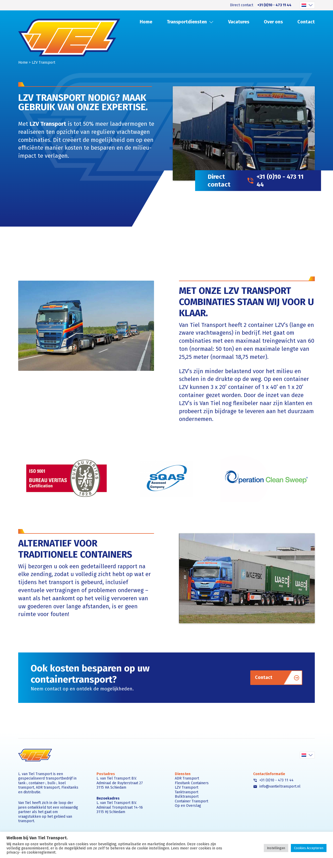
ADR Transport (187, 778)
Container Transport (191, 801)
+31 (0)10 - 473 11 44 (274, 5)
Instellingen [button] (276, 848)
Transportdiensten (187, 21)
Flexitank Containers (192, 783)
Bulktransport (186, 796)
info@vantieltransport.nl (276, 786)
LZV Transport (186, 787)
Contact (306, 21)
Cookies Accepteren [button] (308, 848)
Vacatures (238, 21)
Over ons (273, 21)
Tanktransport (186, 792)
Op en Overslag (188, 805)
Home (146, 21)
